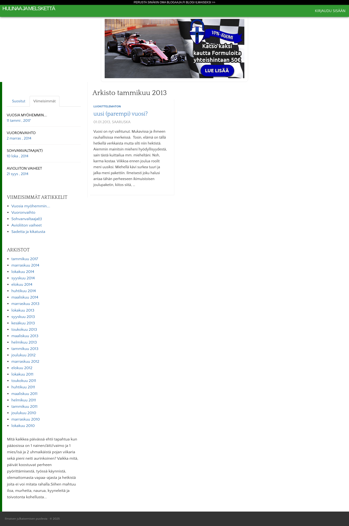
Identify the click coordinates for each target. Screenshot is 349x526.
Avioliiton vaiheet (26, 225)
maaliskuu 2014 (24, 297)
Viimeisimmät (44, 101)
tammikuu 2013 (24, 348)
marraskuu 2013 (25, 303)
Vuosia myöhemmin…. (30, 206)
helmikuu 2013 (24, 342)
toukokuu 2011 (23, 380)
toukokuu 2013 (24, 329)
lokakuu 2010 (23, 425)
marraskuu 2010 (25, 419)
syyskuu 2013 (23, 316)
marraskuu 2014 (25, 265)
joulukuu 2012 (23, 355)
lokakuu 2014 (22, 271)
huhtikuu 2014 (23, 291)
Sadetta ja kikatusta (28, 231)
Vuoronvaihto (23, 212)
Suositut (18, 101)
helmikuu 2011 (23, 400)
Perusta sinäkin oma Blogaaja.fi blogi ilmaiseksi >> (174, 2)
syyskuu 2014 (23, 278)
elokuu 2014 (21, 284)
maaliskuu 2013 (24, 336)
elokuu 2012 (21, 368)
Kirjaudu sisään (330, 11)
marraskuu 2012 (25, 361)
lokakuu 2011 (22, 374)
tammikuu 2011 (24, 406)
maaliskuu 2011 (24, 393)
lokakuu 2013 (22, 310)
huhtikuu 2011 (23, 387)
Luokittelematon (107, 106)
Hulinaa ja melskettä (28, 8)
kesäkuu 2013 (23, 323)
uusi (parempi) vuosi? (121, 114)
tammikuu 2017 (24, 259)
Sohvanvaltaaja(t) (26, 219)
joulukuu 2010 (23, 413)
